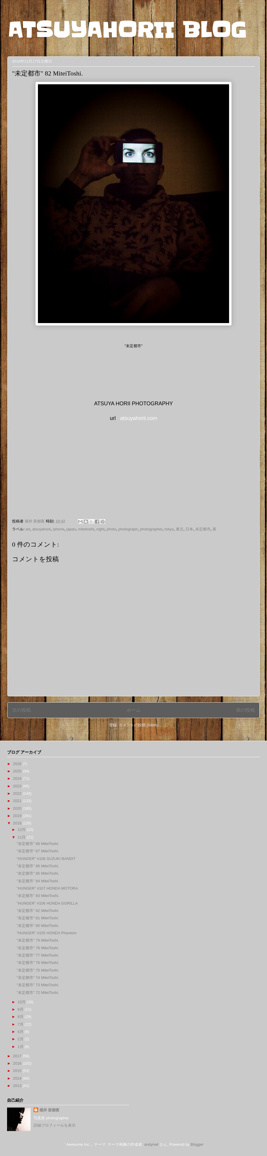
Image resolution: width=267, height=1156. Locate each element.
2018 (18, 823)
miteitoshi (86, 529)
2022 (18, 793)
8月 (21, 1016)
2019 (18, 816)
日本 (189, 529)
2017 (18, 1056)
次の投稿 (21, 710)
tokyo (168, 529)
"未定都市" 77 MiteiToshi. (37, 955)
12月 (22, 829)
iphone (58, 529)
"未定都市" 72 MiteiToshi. (37, 992)
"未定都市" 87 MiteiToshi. (37, 851)
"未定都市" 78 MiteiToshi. (37, 948)
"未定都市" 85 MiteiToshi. (37, 873)
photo (111, 529)
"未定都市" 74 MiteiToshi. (37, 977)
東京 (179, 529)
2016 (18, 1063)
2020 (18, 808)
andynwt (151, 1144)
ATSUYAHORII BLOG (126, 30)
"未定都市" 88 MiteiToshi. (37, 843)
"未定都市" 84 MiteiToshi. (37, 881)
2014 (18, 1078)
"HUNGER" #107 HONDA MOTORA (47, 888)
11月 (22, 837)
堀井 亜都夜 (49, 1110)
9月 (21, 1009)
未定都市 (203, 529)
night (100, 529)
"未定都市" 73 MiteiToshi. (37, 985)
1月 (21, 1046)
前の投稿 (245, 710)
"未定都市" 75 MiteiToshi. (37, 970)
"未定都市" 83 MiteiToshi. (37, 895)
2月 (21, 1039)
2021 (18, 801)
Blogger (197, 1144)
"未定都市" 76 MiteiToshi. (37, 962)
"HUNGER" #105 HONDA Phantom (46, 933)
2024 (18, 778)
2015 (18, 1070)
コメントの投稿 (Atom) (138, 725)
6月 (21, 1031)
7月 (21, 1024)
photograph (128, 529)
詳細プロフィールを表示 (55, 1125)
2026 (18, 764)
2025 (18, 771)
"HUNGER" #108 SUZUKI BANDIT (46, 858)
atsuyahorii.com (138, 418)
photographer (151, 529)
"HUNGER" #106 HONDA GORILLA (47, 903)
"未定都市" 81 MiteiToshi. (37, 918)
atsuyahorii (41, 529)
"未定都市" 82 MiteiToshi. (37, 910)
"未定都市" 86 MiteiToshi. (37, 866)
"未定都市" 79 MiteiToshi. (37, 940)
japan (71, 529)
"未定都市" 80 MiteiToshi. (37, 925)
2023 (18, 786)
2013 (18, 1085)
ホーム (133, 710)
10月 (22, 1002)
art (28, 529)
